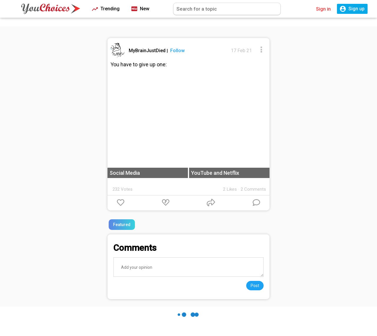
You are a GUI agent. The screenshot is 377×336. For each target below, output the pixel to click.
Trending (106, 9)
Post (255, 285)
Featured (121, 224)
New (140, 9)
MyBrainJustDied (148, 50)
